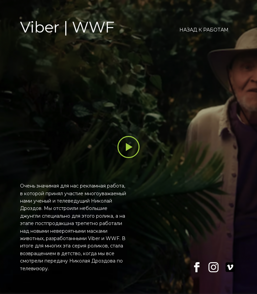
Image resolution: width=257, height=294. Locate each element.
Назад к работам (204, 30)
